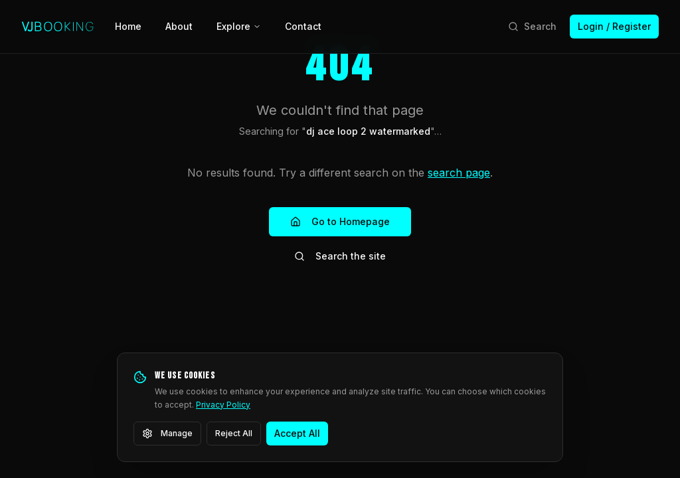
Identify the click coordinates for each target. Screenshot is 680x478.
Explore (238, 26)
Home (128, 26)
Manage (167, 433)
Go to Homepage (340, 221)
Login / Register (614, 26)
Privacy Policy (223, 405)
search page (459, 172)
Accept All (297, 433)
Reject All (233, 433)
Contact (303, 26)
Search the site (340, 256)
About (179, 26)
